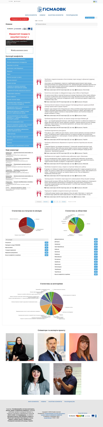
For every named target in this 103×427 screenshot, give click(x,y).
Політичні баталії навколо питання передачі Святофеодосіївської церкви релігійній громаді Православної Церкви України (69, 105)
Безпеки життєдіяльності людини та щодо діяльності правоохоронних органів (18, 112)
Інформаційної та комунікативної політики (18, 145)
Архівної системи (11, 83)
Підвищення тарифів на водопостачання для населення (61, 191)
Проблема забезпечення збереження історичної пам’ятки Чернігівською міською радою (68, 143)
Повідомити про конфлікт (19, 19)
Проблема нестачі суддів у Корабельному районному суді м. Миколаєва (66, 156)
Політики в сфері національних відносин (17, 136)
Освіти (8, 74)
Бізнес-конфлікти (11, 96)
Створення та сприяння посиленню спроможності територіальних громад (17, 87)
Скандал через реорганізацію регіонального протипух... (17, 159)
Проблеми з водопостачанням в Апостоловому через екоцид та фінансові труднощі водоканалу (69, 80)
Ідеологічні (10, 139)
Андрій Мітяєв (47, 418)
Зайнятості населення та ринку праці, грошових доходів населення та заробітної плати (19, 125)
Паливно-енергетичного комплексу (16, 59)
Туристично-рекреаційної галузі (15, 121)
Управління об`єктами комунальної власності (19, 90)
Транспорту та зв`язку (12, 65)
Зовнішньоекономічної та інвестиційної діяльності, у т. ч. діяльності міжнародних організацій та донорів (18, 117)
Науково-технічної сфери (13, 99)
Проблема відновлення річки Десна (55, 130)
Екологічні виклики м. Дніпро (18, 187)
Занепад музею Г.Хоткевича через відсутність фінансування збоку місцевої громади (70, 179)
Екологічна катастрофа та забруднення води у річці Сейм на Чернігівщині (67, 93)
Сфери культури (11, 133)
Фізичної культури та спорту (14, 77)
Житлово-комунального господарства (17, 62)
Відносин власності (12, 80)
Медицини (9, 71)
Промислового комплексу (13, 93)
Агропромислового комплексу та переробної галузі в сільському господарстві (18, 103)
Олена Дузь (9, 152)
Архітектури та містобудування (15, 68)
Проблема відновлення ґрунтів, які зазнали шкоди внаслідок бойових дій (66, 118)
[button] (24, 29)
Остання (64, 201)
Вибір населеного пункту (19, 50)
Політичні (9, 142)
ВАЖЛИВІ (40, 20)
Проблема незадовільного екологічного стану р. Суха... (17, 170)
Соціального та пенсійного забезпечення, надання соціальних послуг (18, 130)
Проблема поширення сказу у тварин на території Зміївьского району (65, 167)
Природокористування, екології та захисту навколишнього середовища (18, 107)
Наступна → (46, 201)
